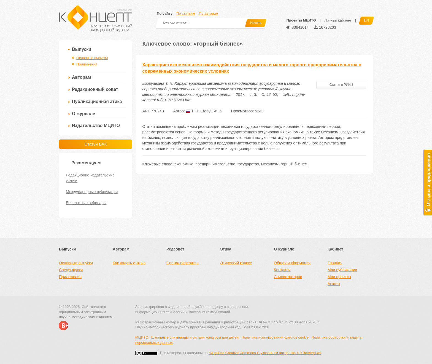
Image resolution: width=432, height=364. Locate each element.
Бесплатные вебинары (86, 203)
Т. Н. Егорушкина (204, 111)
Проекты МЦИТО (301, 20)
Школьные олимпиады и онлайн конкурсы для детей (195, 337)
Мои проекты (339, 277)
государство (248, 164)
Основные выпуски (92, 58)
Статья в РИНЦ (341, 85)
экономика (183, 164)
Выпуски (81, 49)
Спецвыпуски (71, 270)
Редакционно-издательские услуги (90, 178)
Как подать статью (129, 263)
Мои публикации (342, 270)
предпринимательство (215, 164)
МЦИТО (141, 337)
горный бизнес (294, 164)
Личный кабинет (337, 20)
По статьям (185, 13)
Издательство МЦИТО (96, 125)
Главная (335, 263)
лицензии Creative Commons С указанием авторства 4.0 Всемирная (265, 353)
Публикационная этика (97, 101)
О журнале (83, 113)
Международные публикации (92, 191)
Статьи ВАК (95, 144)
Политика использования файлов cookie (275, 337)
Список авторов (288, 277)
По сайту (164, 13)
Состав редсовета (182, 263)
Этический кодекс (236, 263)
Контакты (282, 270)
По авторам (208, 13)
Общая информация (292, 263)
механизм (270, 164)
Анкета (334, 283)
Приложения (86, 64)
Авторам (81, 77)
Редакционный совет (95, 89)
